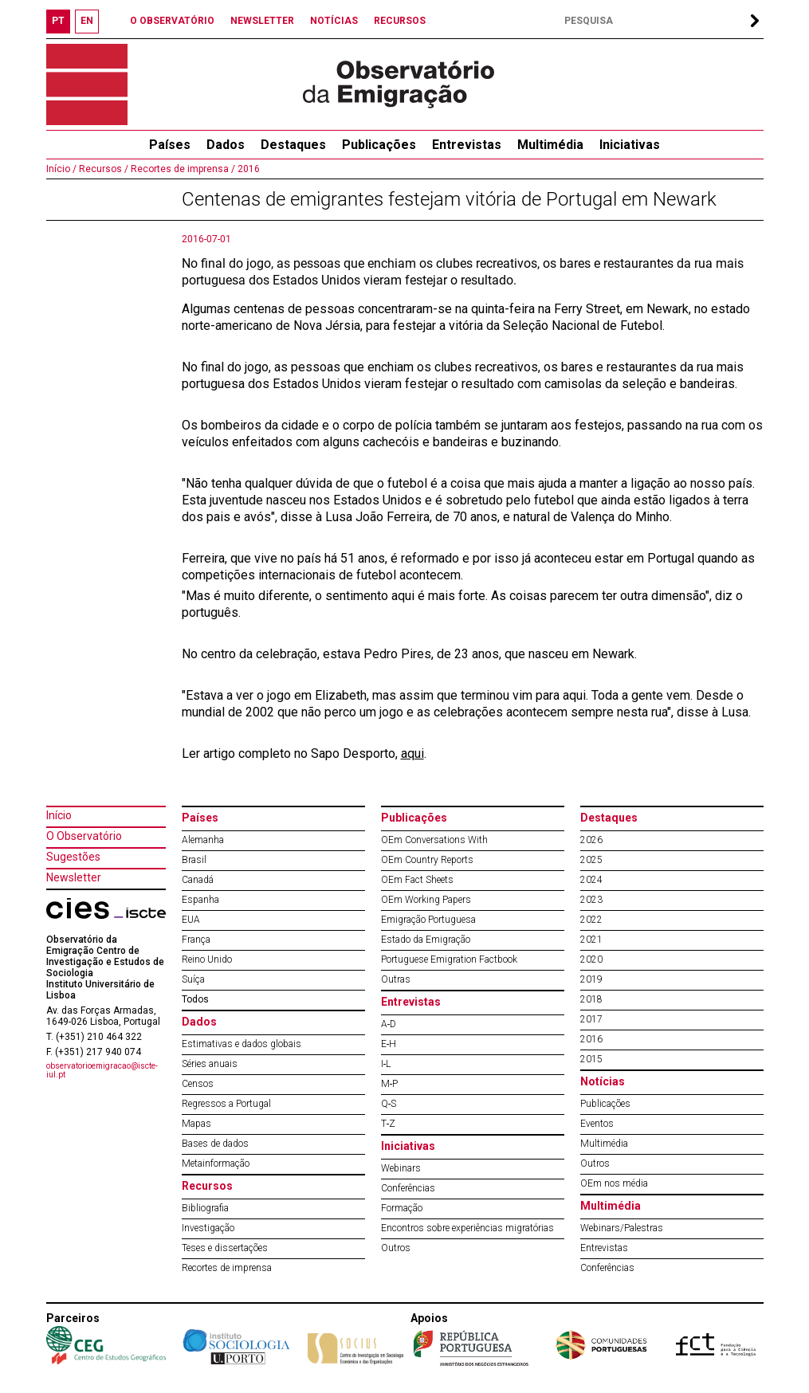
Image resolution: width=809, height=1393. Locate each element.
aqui (412, 753)
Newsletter (73, 877)
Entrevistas (466, 144)
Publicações (379, 144)
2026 (591, 840)
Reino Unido (207, 959)
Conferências (408, 1188)
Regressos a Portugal (226, 1103)
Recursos (207, 1185)
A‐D (389, 1024)
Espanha (200, 899)
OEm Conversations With (434, 840)
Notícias (602, 1081)
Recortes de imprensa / (181, 169)
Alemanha (203, 840)
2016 (247, 169)
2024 (591, 879)
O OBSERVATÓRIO (172, 20)
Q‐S (389, 1103)
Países (200, 817)
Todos (195, 999)
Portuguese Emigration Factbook (449, 959)
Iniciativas (629, 144)
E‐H (389, 1044)
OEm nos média (614, 1183)
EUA (191, 919)
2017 (591, 1019)
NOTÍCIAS (334, 20)
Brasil (194, 859)
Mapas (196, 1123)
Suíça (193, 979)
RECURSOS (400, 20)
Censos (198, 1083)
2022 (591, 919)
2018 (591, 999)
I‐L (386, 1063)
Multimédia (550, 144)
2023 (591, 899)
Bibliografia (205, 1208)
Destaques (293, 144)
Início (59, 815)
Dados (225, 144)
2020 (591, 959)
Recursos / (102, 169)
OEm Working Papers (426, 899)
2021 (591, 939)
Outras (395, 979)
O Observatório (84, 836)
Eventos (597, 1123)
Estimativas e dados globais (241, 1044)
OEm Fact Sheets (417, 879)
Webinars (401, 1168)
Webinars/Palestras (621, 1228)
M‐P (390, 1083)
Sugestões (73, 856)
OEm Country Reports (427, 859)
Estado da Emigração (425, 939)
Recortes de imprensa (227, 1267)
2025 (591, 859)
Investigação (208, 1228)
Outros (395, 1248)
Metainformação (215, 1163)
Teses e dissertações (225, 1248)
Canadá (198, 879)
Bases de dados (215, 1143)
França (196, 939)
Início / (61, 169)
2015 (591, 1059)
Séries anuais (210, 1063)
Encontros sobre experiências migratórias (467, 1228)
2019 (591, 979)
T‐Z (388, 1123)
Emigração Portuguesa (428, 919)
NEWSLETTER (262, 20)
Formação (401, 1208)
